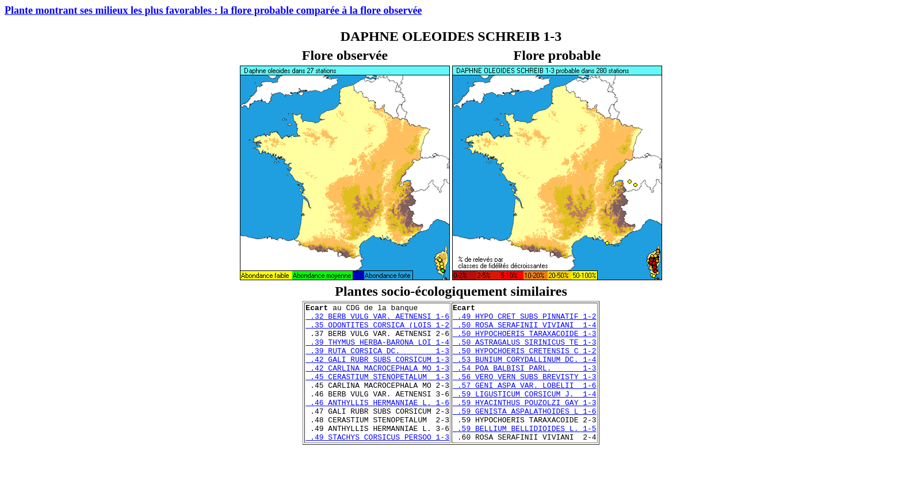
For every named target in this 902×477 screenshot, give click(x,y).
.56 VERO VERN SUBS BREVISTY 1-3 (525, 392)
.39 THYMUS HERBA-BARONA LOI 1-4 (377, 350)
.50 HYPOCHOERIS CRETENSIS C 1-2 (525, 361)
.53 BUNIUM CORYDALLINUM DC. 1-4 (525, 371)
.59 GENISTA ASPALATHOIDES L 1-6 (525, 433)
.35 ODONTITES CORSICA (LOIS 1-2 (377, 330)
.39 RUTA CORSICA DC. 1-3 (377, 361)
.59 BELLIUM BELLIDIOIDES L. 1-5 (525, 454)
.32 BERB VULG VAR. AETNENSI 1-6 (377, 319)
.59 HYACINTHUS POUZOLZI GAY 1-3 (525, 423)
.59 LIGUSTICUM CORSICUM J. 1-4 (525, 412)
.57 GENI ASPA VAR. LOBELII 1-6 (525, 402)
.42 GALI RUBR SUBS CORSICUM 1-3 (377, 371)
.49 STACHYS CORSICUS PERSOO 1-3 (377, 464)
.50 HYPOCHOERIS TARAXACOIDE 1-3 (525, 340)
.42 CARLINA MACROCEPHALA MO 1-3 (377, 381)
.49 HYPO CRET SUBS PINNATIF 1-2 (525, 319)
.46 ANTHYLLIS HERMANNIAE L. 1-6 (377, 423)
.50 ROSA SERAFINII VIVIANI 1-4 (525, 330)
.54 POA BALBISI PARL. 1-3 (525, 381)
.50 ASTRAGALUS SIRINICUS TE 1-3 (525, 350)
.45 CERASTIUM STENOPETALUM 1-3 (377, 392)
